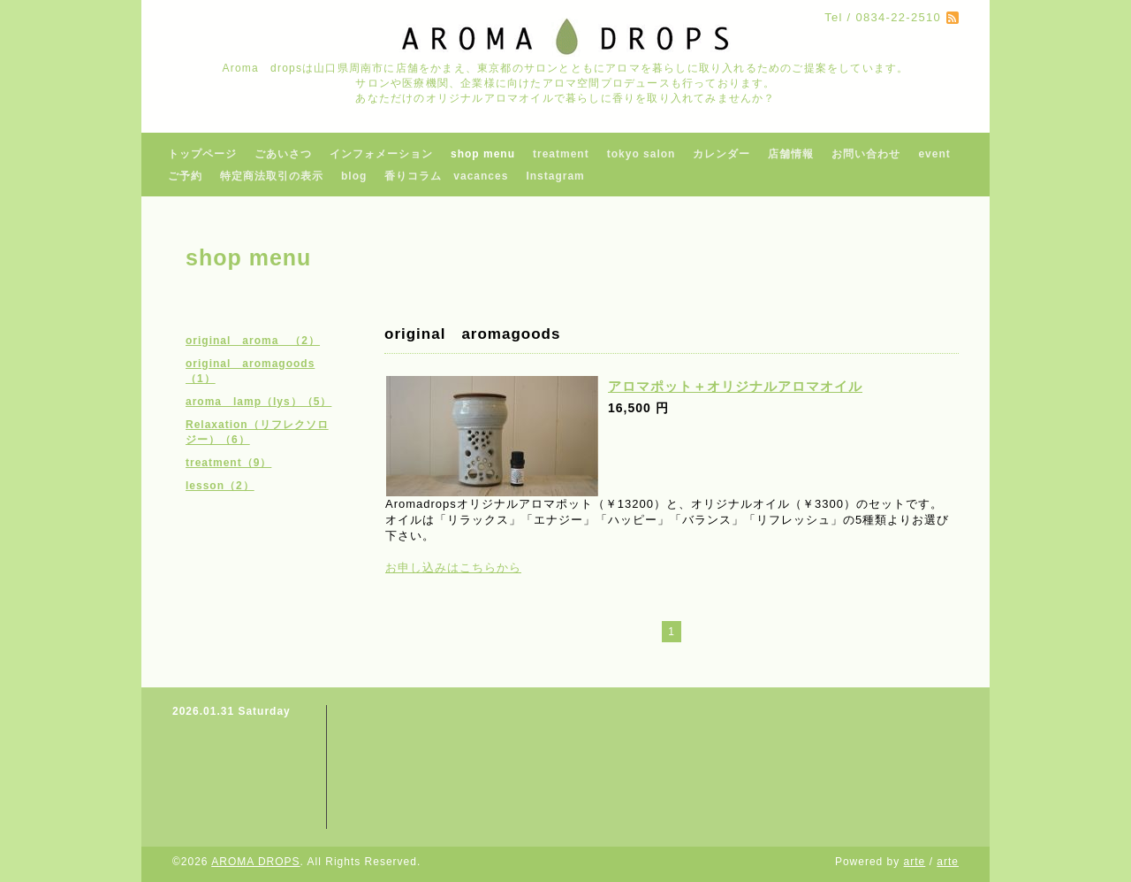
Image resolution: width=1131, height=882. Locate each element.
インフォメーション (381, 154)
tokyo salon (641, 154)
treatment (561, 154)
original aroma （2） (253, 340)
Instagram (555, 176)
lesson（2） (220, 485)
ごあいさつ (283, 154)
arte (915, 861)
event (934, 154)
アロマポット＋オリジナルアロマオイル (735, 386)
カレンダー (721, 154)
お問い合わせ (865, 154)
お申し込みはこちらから (453, 567)
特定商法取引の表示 (271, 176)
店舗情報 (791, 154)
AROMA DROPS (255, 861)
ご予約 (185, 176)
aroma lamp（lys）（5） (258, 401)
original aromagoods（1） (250, 371)
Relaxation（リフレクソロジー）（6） (257, 432)
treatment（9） (228, 462)
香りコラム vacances (446, 176)
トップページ (202, 154)
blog (354, 176)
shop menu (483, 154)
